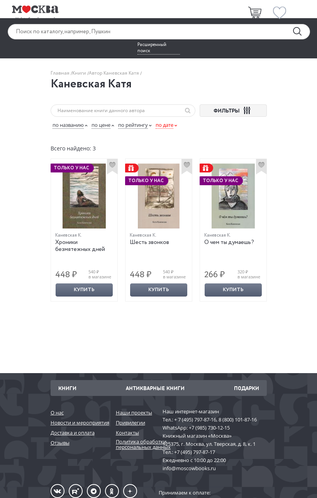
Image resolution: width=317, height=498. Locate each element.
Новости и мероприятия (79, 422)
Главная (61, 73)
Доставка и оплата (73, 432)
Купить (84, 289)
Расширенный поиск (151, 48)
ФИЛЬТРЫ (233, 110)
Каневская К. (68, 235)
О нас (57, 412)
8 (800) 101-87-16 (238, 419)
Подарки (246, 388)
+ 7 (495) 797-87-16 (195, 419)
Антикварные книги (155, 388)
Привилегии (130, 422)
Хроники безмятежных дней (80, 246)
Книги (79, 73)
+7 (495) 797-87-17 (194, 452)
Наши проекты (134, 412)
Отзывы (60, 442)
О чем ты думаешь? (229, 242)
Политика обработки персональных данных (135, 444)
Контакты (127, 432)
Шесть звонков (149, 242)
